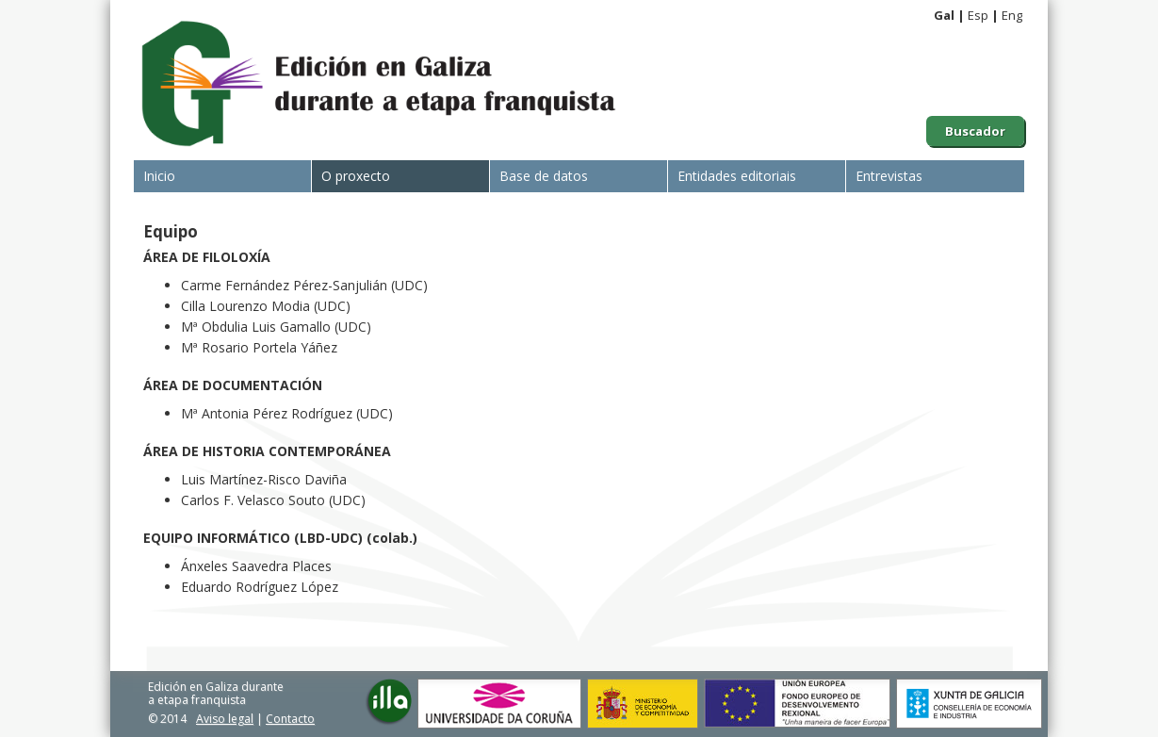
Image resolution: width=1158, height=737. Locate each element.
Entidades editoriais (736, 176)
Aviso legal (224, 719)
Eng (1012, 15)
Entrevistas (889, 176)
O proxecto (355, 176)
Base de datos (543, 176)
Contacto (290, 719)
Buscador (975, 131)
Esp (978, 15)
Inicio (159, 176)
